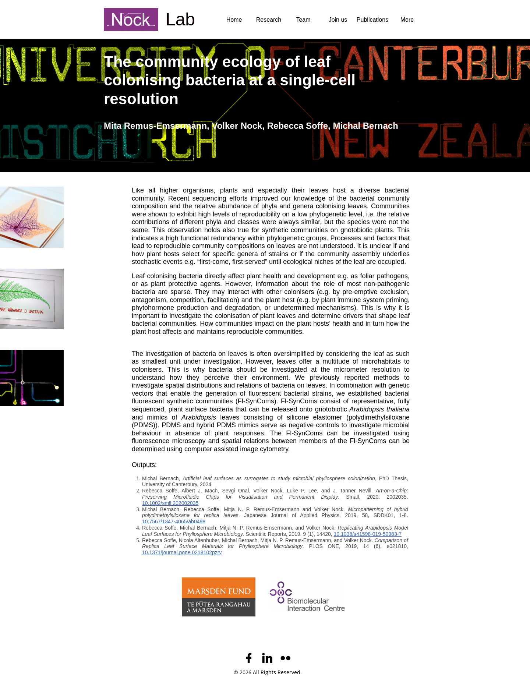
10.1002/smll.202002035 (170, 503)
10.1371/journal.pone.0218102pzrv (182, 552)
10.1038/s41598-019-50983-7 (368, 534)
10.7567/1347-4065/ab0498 (173, 521)
